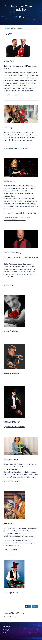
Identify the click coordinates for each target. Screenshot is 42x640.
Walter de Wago (11, 373)
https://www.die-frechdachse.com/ (15, 148)
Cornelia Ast (9, 181)
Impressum (6, 629)
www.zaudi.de (9, 285)
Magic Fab (9, 61)
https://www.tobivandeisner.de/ (14, 427)
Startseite (8, 28)
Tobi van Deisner (12, 422)
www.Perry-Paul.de (10, 549)
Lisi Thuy (8, 127)
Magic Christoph (11, 331)
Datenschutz (6, 626)
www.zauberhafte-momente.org (15, 220)
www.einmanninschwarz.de (13, 95)
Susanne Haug (11, 459)
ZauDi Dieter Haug (12, 252)
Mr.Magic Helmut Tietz (14, 592)
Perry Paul (9, 523)
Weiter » (35, 606)
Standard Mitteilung (10, 617)
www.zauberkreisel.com (12, 481)
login (4, 632)
